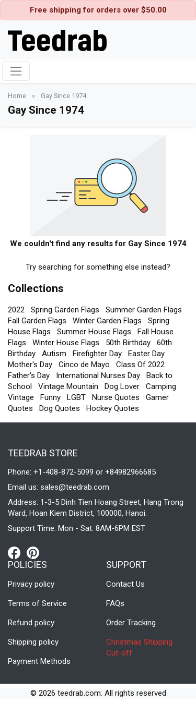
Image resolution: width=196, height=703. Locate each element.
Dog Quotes (59, 408)
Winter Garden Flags (107, 320)
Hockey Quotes (112, 408)
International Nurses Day (98, 375)
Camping (161, 386)
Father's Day (29, 375)
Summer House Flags (94, 331)
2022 (16, 309)
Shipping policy (33, 642)
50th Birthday (128, 342)
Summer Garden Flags (144, 309)
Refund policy (31, 622)
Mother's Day (30, 364)
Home (18, 96)
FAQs (115, 603)
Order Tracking (131, 622)
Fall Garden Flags (37, 320)
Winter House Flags (65, 342)
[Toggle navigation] (16, 71)
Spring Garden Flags (65, 309)
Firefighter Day (97, 353)
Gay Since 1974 (63, 96)
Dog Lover (122, 386)
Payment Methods (39, 661)
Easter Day (146, 353)
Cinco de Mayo (84, 364)
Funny (50, 397)
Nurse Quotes (116, 397)
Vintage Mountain (68, 386)
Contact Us (125, 584)
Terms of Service (37, 603)
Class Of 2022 (140, 364)
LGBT (76, 397)
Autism (54, 353)
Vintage (21, 397)
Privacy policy (31, 584)
